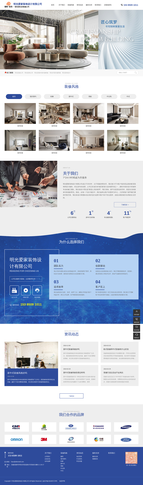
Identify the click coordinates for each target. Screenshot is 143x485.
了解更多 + (125, 205)
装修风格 (71, 5)
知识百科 (79, 456)
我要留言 (95, 459)
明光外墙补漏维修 (55, 73)
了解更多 (71, 396)
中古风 (109, 96)
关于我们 (62, 5)
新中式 (71, 96)
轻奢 (52, 96)
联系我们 (98, 5)
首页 (52, 5)
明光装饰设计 (66, 73)
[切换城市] (107, 5)
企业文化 (47, 459)
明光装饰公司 (29, 73)
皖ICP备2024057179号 (50, 481)
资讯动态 (80, 5)
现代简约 (33, 96)
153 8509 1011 (131, 5)
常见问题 (79, 461)
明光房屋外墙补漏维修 (41, 73)
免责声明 (62, 481)
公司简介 (47, 456)
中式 (128, 96)
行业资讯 (79, 459)
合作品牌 (47, 461)
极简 (14, 96)
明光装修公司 (19, 73)
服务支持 (89, 5)
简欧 (90, 96)
